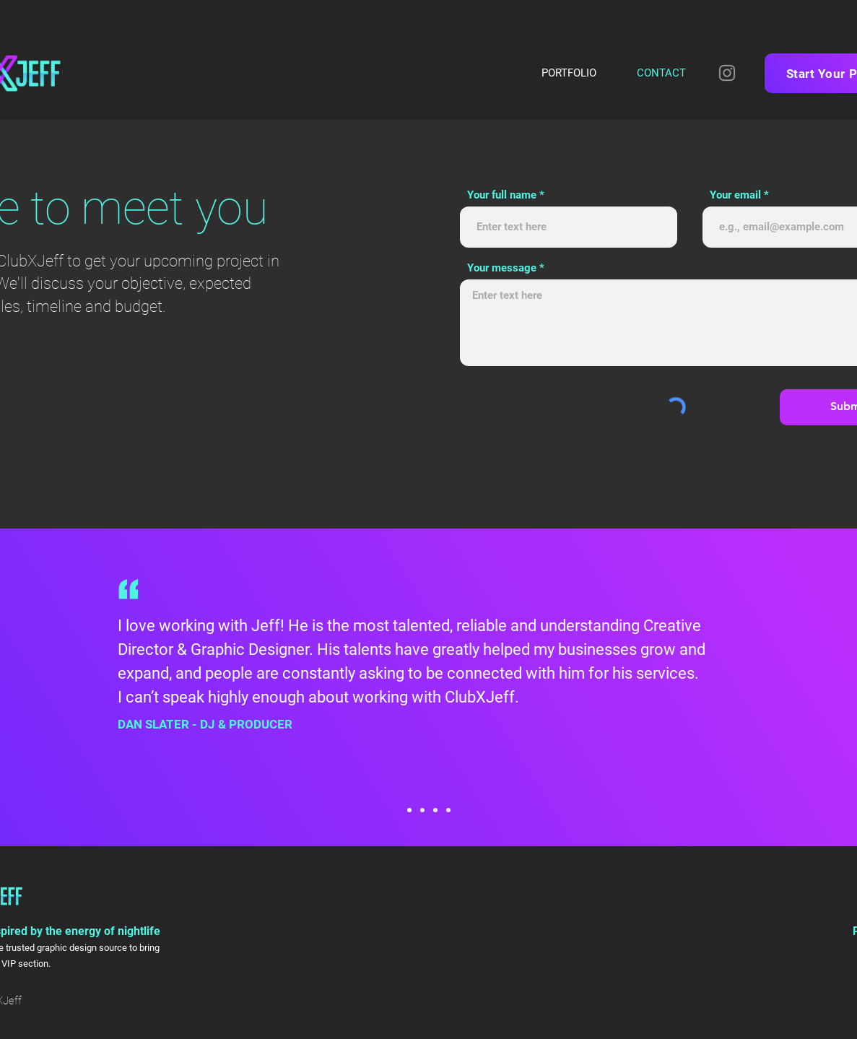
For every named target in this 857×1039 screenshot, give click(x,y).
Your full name (501, 195)
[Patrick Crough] (435, 810)
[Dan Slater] (409, 810)
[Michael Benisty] (422, 810)
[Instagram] (727, 73)
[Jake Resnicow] (448, 810)
